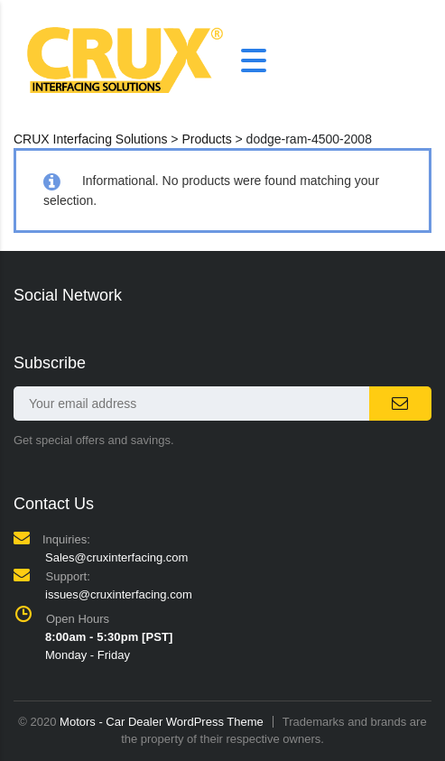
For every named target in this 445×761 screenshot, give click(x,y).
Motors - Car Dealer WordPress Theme (162, 722)
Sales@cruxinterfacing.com (116, 557)
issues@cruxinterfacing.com (118, 594)
